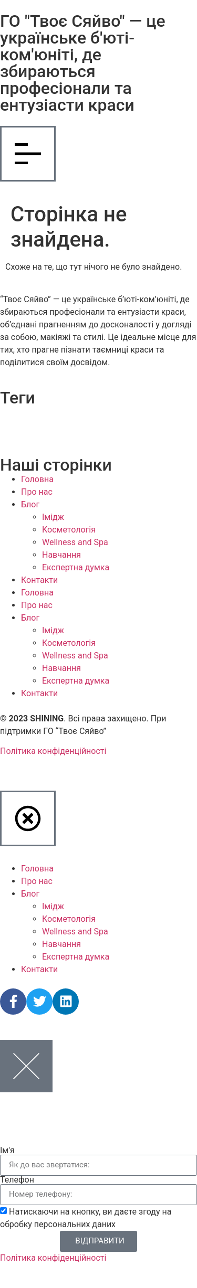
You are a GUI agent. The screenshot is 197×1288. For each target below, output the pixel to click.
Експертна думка (75, 567)
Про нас (37, 492)
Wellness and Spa (75, 542)
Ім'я (7, 1150)
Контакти (39, 580)
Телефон (17, 1180)
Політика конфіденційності (53, 751)
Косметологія (69, 530)
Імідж (53, 517)
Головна (37, 479)
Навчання (61, 555)
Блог (30, 504)
